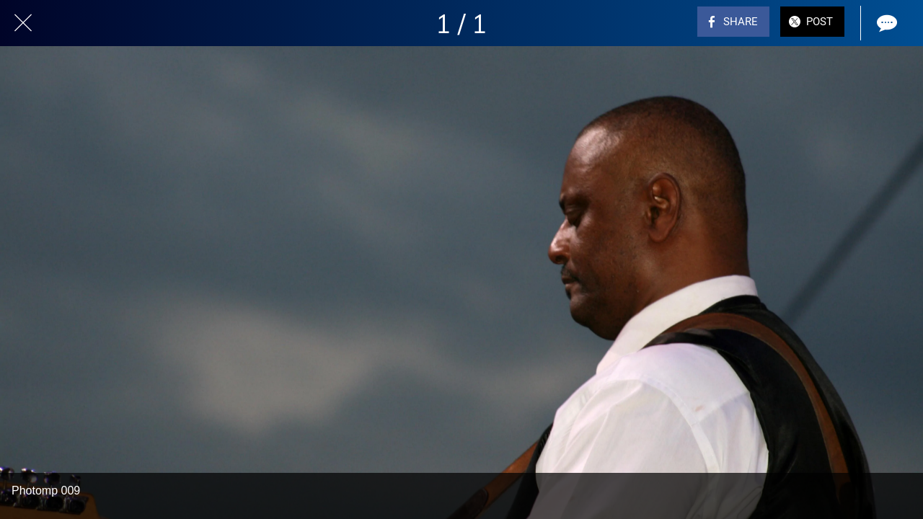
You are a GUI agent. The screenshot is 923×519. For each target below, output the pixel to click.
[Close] (23, 23)
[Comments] (885, 23)
